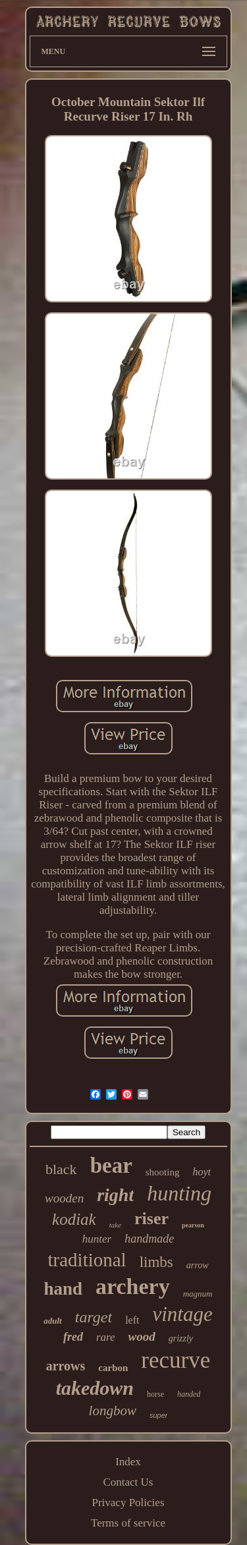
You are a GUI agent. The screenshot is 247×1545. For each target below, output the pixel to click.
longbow (112, 1411)
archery (133, 1286)
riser (151, 1218)
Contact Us (128, 1482)
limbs (156, 1262)
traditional (86, 1259)
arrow (197, 1265)
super (159, 1415)
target (93, 1317)
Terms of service (128, 1523)
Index (128, 1461)
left (132, 1320)
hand (62, 1289)
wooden (64, 1198)
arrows (66, 1366)
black (61, 1169)
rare (105, 1337)
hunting (179, 1193)
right (115, 1195)
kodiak (74, 1219)
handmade (149, 1238)
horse (155, 1394)
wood (141, 1336)
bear (111, 1165)
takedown (95, 1388)
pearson (193, 1225)
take (115, 1225)
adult (52, 1321)
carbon (113, 1367)
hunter (96, 1239)
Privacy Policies (128, 1502)
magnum (198, 1294)
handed (188, 1394)
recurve (175, 1360)
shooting (163, 1172)
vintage (182, 1314)
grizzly (181, 1338)
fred (73, 1336)
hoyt (201, 1171)
